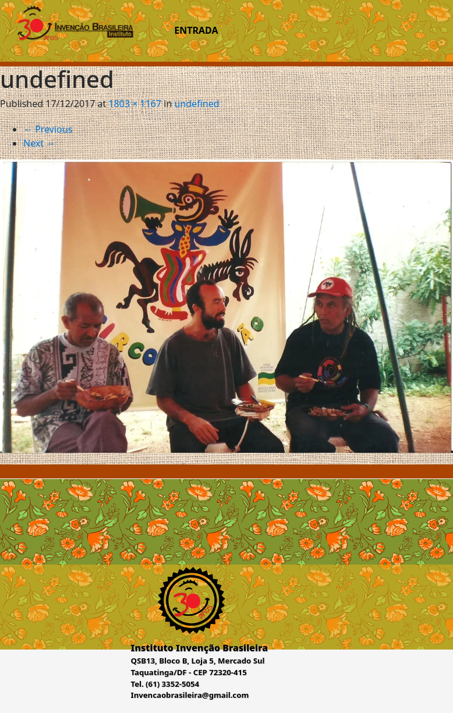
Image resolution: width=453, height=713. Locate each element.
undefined (197, 103)
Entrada (196, 30)
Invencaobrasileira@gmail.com (190, 695)
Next (39, 143)
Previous (47, 129)
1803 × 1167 (134, 103)
